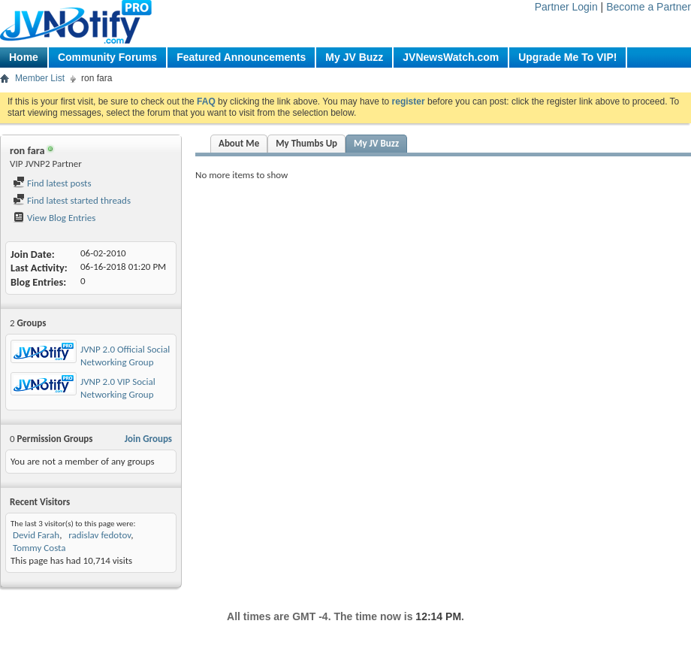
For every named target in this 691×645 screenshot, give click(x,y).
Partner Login (566, 7)
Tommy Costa (39, 547)
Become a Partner (648, 7)
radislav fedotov (98, 535)
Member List (40, 78)
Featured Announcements (241, 57)
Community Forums (107, 57)
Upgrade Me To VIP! (567, 57)
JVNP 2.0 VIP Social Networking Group (117, 388)
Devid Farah (36, 535)
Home (23, 57)
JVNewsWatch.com (451, 57)
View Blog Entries (54, 217)
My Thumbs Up (306, 143)
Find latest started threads (72, 200)
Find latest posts (52, 183)
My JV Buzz (354, 57)
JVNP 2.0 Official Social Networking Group (125, 356)
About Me (239, 143)
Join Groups (148, 438)
